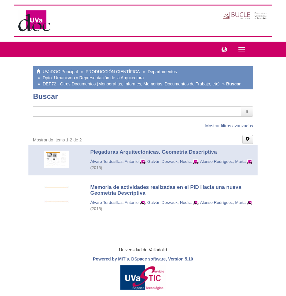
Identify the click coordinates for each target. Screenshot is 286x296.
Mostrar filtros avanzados (229, 125)
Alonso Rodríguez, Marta (223, 161)
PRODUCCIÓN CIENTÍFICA (113, 71)
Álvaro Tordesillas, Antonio (114, 161)
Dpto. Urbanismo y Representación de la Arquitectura (93, 77)
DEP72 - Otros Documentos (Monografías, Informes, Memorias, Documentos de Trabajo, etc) (131, 83)
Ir (247, 111)
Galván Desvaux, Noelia (169, 161)
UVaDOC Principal (60, 71)
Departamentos (162, 71)
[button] (222, 48)
